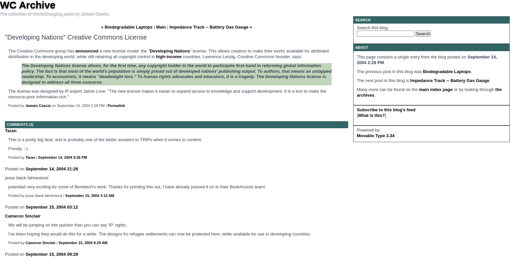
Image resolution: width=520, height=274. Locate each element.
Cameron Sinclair (22, 216)
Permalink (116, 106)
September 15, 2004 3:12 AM (89, 196)
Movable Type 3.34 (376, 135)
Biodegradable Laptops (447, 71)
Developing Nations (170, 50)
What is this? (371, 115)
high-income (168, 56)
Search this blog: (373, 27)
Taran (10, 130)
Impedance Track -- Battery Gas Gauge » (210, 27)
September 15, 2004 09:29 (52, 254)
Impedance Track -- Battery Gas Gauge (449, 80)
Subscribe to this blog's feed (386, 109)
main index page (436, 89)
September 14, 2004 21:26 (52, 168)
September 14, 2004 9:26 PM (62, 157)
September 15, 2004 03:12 (52, 207)
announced (86, 50)
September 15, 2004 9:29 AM (82, 243)
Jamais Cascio (38, 106)
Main (161, 27)
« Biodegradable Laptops (127, 27)
